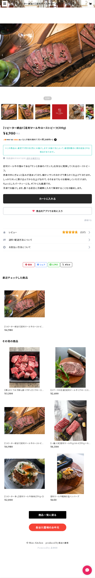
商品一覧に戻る (48, 515)
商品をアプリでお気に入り (47, 211)
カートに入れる (47, 198)
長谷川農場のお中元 (47, 527)
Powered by (47, 548)
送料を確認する (33, 158)
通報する (88, 220)
